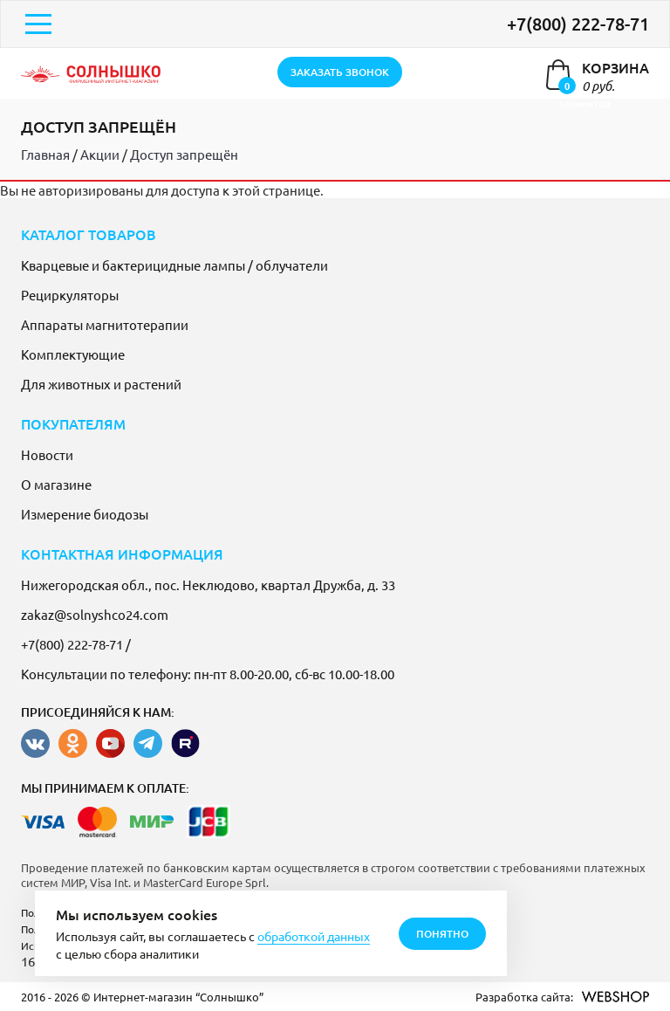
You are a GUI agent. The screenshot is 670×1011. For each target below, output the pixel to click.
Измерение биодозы (84, 514)
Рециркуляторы (70, 294)
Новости (47, 454)
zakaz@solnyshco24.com (94, 614)
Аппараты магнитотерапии (104, 324)
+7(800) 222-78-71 (578, 23)
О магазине (56, 484)
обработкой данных (313, 936)
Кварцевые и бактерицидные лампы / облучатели (174, 265)
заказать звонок (340, 72)
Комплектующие (73, 354)
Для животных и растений (101, 383)
